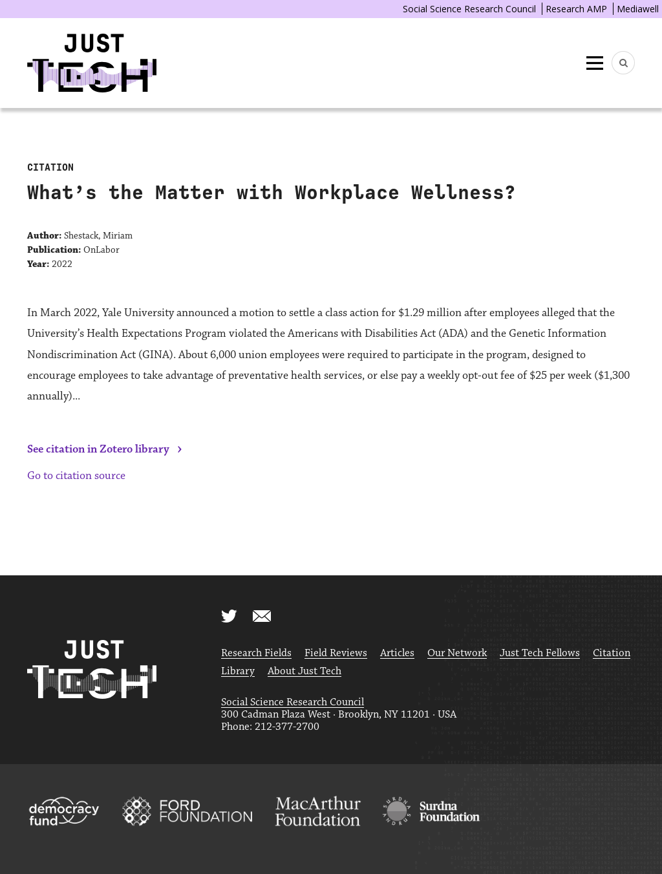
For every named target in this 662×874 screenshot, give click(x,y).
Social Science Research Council (469, 9)
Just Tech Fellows (540, 653)
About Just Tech (304, 671)
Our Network (457, 653)
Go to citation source (76, 476)
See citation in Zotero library (98, 449)
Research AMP (576, 9)
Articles (397, 653)
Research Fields (256, 653)
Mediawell (638, 9)
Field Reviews (335, 653)
